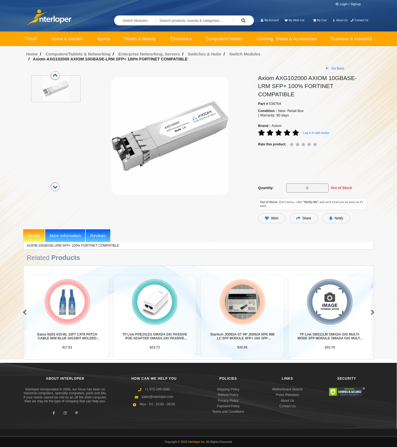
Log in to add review (316, 132)
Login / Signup (348, 4)
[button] (23, 312)
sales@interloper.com (157, 397)
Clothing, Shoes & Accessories (287, 38)
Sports (103, 38)
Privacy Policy (228, 401)
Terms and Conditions (228, 412)
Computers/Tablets (224, 38)
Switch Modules (135, 20)
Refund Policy (228, 395)
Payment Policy (228, 406)
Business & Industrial (351, 38)
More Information (65, 235)
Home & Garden (67, 38)
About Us (340, 20)
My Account (269, 20)
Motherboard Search (287, 389)
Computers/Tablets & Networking (78, 54)
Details (34, 235)
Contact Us (359, 20)
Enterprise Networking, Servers (149, 54)
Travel (31, 38)
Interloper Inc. (197, 441)
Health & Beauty (140, 38)
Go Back (335, 68)
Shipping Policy (228, 389)
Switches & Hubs (204, 54)
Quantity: (266, 188)
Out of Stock (341, 188)
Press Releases (287, 395)
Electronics (181, 38)
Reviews (98, 235)
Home (32, 54)
